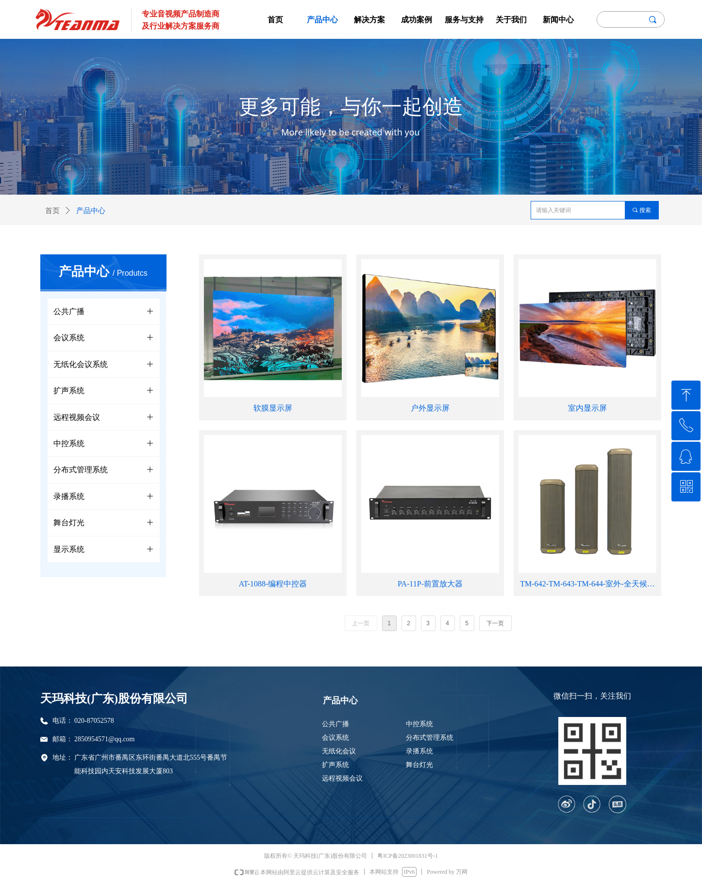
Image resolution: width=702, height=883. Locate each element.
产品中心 (90, 211)
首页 (52, 211)
